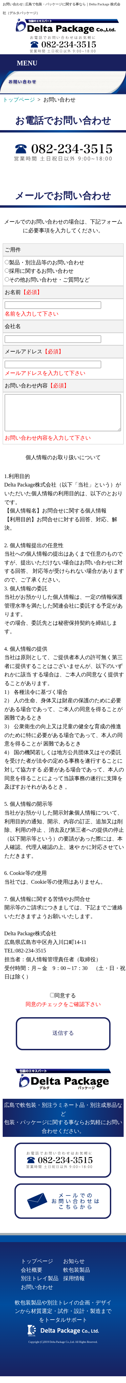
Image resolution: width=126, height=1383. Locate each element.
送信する (63, 1033)
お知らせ (74, 1261)
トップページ (37, 1261)
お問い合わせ (37, 1287)
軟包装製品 (76, 1270)
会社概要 (31, 1270)
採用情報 (74, 1278)
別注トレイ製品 (39, 1278)
